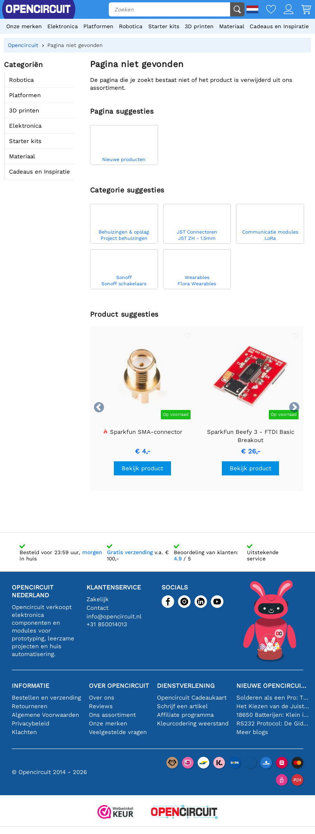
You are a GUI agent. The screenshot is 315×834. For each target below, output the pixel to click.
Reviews (101, 706)
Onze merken (24, 26)
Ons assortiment (112, 714)
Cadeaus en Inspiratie (279, 26)
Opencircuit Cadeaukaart (192, 697)
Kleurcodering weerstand (193, 723)
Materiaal (231, 26)
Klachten (24, 732)
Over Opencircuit (119, 685)
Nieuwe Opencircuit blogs (272, 685)
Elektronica (62, 26)
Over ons (101, 697)
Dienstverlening (185, 685)
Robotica (130, 26)
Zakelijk (97, 599)
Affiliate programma (185, 714)
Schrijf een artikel (182, 706)
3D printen (199, 26)
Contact (97, 607)
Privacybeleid (30, 723)
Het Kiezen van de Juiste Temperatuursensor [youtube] (272, 706)
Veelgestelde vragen (118, 732)
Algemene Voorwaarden (45, 714)
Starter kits (163, 26)
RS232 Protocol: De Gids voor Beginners (272, 723)
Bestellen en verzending (46, 697)
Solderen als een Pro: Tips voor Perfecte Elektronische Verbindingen (272, 697)
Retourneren (29, 706)
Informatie (30, 685)
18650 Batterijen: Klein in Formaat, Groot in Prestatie (272, 714)
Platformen (98, 26)
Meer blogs (252, 732)
